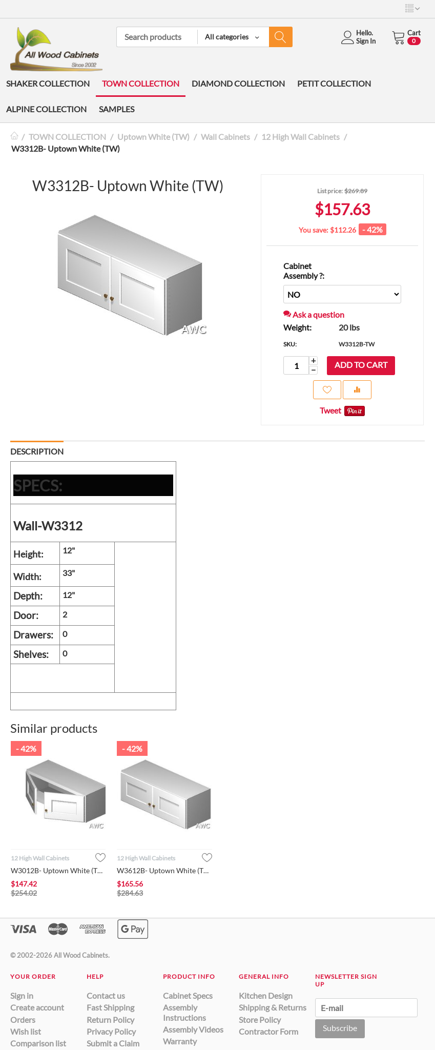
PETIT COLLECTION (334, 83)
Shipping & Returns (272, 1007)
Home (14, 136)
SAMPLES (116, 109)
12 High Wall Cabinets (300, 136)
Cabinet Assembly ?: (303, 270)
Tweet (330, 410)
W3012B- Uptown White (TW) (58, 870)
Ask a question (313, 314)
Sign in (21, 995)
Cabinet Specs (188, 995)
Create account (37, 1007)
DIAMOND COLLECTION (238, 83)
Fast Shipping (110, 1007)
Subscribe (340, 1028)
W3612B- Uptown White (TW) (164, 870)
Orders (22, 1019)
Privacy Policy (111, 1031)
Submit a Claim (113, 1043)
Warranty (180, 1041)
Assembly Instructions (184, 1012)
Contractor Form (268, 1031)
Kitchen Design (266, 995)
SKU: (290, 344)
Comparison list (38, 1043)
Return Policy (110, 1019)
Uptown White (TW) (153, 136)
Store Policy (260, 1019)
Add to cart (361, 364)
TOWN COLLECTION (140, 83)
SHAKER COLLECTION (48, 83)
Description (37, 451)
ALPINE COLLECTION (46, 109)
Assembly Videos (193, 1029)
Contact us (106, 995)
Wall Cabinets (225, 136)
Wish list (25, 1031)
